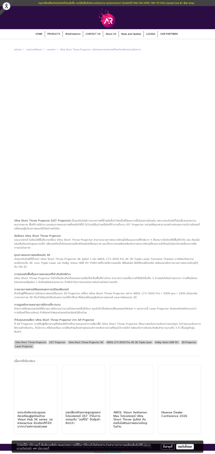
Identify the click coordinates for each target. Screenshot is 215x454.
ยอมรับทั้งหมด (185, 446)
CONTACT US (93, 34)
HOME (39, 34)
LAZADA (150, 34)
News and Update (131, 34)
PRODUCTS (53, 34)
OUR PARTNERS (169, 34)
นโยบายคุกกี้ (43, 448)
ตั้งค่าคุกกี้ (167, 446)
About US (111, 34)
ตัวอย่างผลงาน (72, 34)
